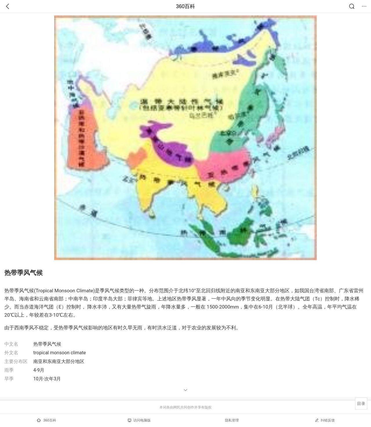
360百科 (185, 6)
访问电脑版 (139, 420)
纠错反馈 (325, 420)
